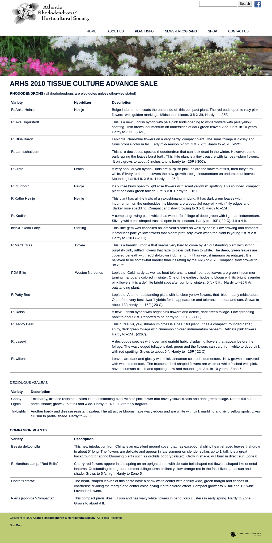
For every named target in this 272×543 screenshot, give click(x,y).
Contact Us (238, 31)
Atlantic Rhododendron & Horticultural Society (64, 517)
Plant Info (144, 31)
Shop (212, 31)
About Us (116, 31)
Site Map (16, 525)
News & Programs (181, 31)
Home (91, 31)
